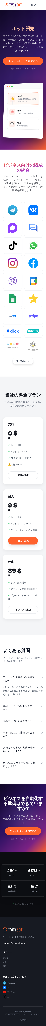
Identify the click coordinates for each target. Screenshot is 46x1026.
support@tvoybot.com (14, 943)
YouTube (9, 992)
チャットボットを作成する (23, 61)
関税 (4, 966)
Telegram (9, 983)
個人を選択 (23, 540)
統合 (4, 962)
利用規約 (23, 1020)
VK (6, 987)
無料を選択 (23, 475)
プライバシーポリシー (31, 1014)
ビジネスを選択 (23, 609)
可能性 (5, 958)
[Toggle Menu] (43, 5)
